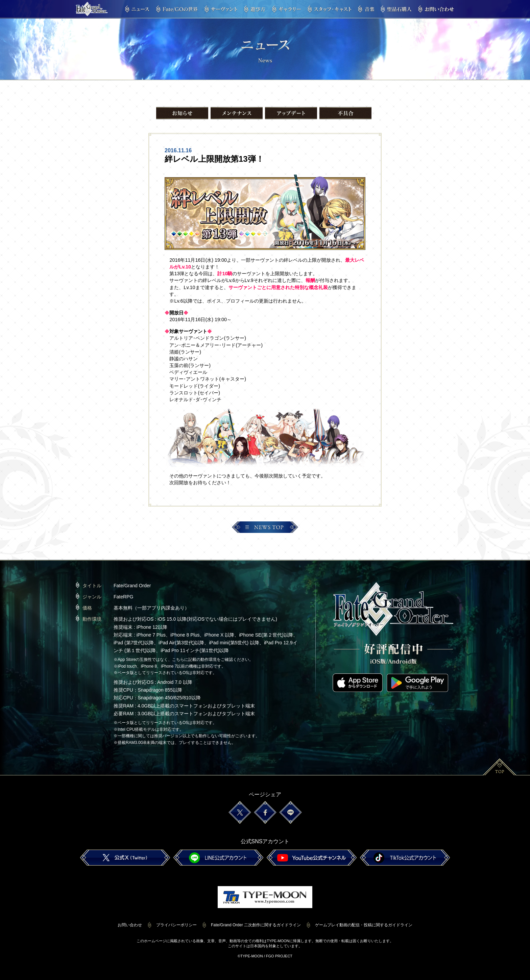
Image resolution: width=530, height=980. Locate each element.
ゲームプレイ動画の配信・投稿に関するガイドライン (363, 925)
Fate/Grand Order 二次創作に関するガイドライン (256, 925)
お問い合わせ (130, 925)
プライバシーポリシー (176, 925)
